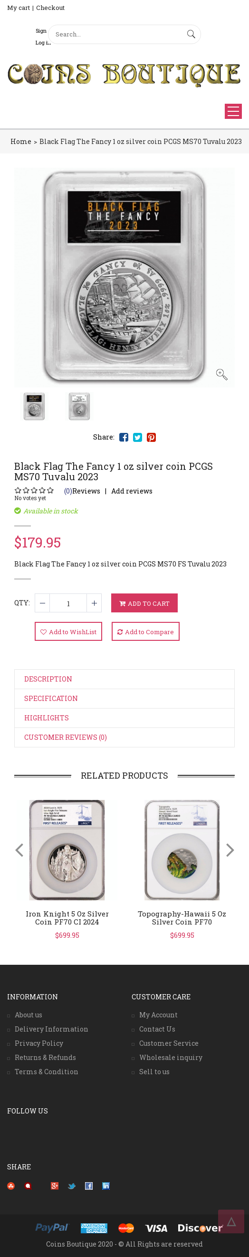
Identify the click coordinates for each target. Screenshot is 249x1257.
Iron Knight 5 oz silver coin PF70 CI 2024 (67, 917)
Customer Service (169, 1043)
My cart (18, 7)
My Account (158, 1014)
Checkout (50, 7)
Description (48, 678)
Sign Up (45, 30)
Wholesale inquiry (170, 1057)
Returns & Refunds (45, 1057)
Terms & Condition (46, 1071)
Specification (51, 698)
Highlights (46, 717)
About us (28, 1014)
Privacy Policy (39, 1043)
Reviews (82, 490)
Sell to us (154, 1071)
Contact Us (157, 1028)
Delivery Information (51, 1028)
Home (20, 141)
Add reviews (132, 490)
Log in (43, 42)
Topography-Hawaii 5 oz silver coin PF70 (182, 917)
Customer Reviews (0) (65, 737)
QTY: (22, 602)
